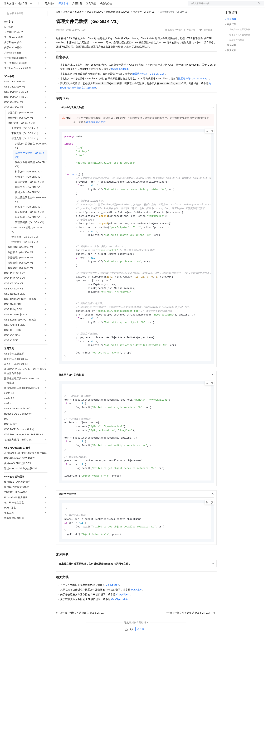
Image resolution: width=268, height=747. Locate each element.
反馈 (140, 656)
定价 (74, 5)
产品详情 (191, 41)
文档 (222, 5)
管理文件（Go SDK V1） (145, 23)
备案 (229, 5)
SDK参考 (79, 23)
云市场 (84, 5)
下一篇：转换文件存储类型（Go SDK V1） (190, 639)
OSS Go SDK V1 (95, 23)
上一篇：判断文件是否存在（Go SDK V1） (81, 639)
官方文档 (9, 14)
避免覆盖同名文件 (96, 133)
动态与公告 (106, 14)
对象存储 (22, 14)
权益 (66, 5)
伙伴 (93, 5)
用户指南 (49, 14)
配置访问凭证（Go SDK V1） (148, 84)
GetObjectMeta (119, 626)
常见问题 (91, 14)
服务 (101, 5)
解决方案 (55, 5)
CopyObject (122, 621)
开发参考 (63, 14)
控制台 (237, 5)
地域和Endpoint (120, 80)
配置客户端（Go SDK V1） (193, 89)
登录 (258, 5)
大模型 (35, 5)
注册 (245, 5)
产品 (44, 5)
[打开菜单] (5, 5)
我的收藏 (208, 41)
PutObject (136, 616)
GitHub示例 (112, 611)
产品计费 (77, 14)
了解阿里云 (114, 5)
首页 (58, 23)
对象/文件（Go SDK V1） (118, 23)
